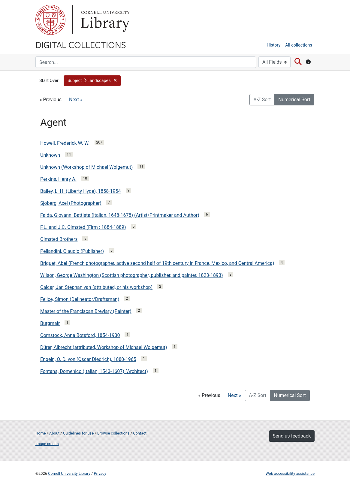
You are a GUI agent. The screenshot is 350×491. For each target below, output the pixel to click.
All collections (298, 45)
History (274, 45)
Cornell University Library (69, 473)
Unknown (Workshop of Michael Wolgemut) (86, 167)
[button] (92, 80)
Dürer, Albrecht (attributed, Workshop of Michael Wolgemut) (103, 347)
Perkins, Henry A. (58, 179)
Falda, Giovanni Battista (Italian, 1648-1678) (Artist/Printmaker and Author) (119, 215)
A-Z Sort (262, 99)
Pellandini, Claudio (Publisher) (72, 251)
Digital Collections (80, 44)
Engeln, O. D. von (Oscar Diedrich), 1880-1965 (88, 359)
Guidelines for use (78, 433)
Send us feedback (292, 436)
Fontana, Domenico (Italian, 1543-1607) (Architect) (94, 371)
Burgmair (50, 323)
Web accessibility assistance (290, 473)
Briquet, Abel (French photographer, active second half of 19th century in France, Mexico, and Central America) (157, 263)
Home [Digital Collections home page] (40, 433)
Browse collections (113, 433)
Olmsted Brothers (58, 239)
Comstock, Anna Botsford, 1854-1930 (80, 335)
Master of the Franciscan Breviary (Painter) (85, 311)
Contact (139, 433)
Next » (76, 99)
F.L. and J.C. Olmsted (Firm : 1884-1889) (83, 227)
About (54, 433)
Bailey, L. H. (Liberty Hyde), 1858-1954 (80, 191)
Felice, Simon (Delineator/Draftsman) (79, 299)
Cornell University (50, 20)
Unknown (50, 155)
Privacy (100, 473)
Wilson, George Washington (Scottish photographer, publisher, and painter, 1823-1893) (131, 275)
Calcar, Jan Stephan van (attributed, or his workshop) (96, 287)
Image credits (47, 443)
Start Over (49, 80)
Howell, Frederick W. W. (65, 143)
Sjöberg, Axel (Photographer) (70, 203)
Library (104, 20)
